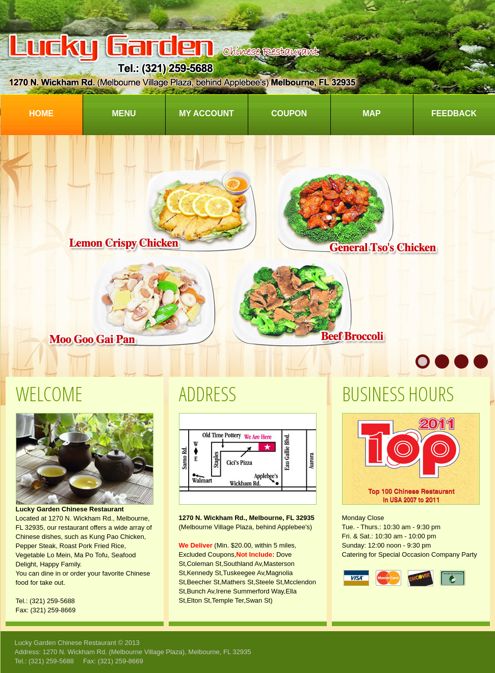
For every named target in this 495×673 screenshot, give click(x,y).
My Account (206, 113)
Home (41, 113)
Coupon (289, 113)
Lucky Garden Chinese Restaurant (65, 642)
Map (371, 113)
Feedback (454, 113)
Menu (124, 113)
